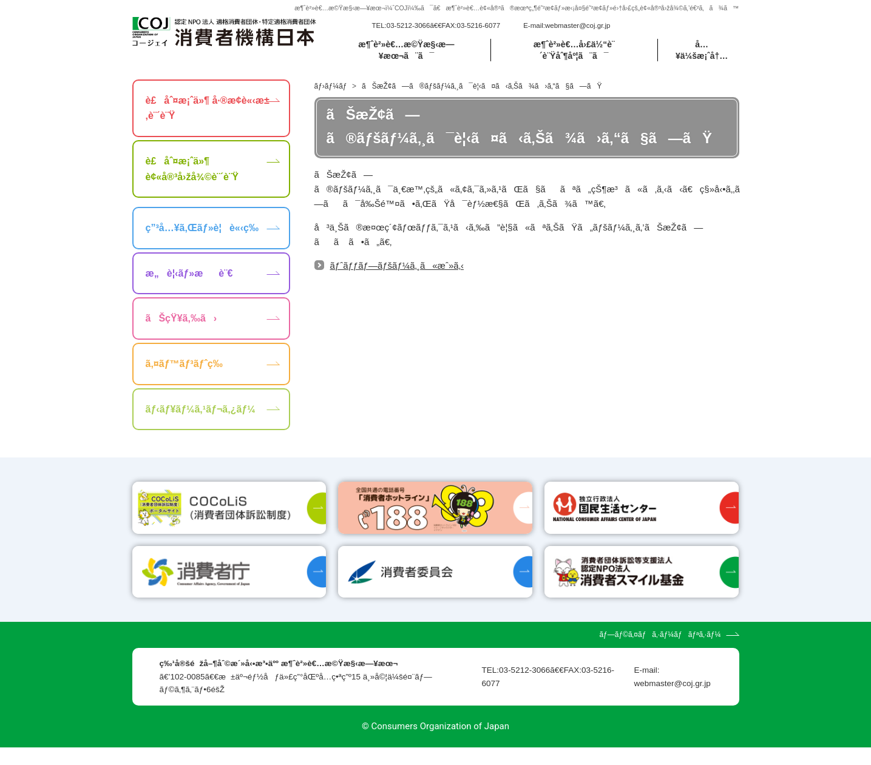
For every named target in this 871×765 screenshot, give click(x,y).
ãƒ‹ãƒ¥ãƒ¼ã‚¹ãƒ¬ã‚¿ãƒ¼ (201, 409)
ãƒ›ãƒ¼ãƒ (331, 86)
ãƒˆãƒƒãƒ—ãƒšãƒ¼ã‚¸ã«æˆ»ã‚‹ (397, 265)
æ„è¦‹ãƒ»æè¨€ (189, 273)
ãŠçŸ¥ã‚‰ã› (181, 318)
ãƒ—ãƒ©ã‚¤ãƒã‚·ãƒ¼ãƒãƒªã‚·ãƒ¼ (659, 652)
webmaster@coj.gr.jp (578, 25)
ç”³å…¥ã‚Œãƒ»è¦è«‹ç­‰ (202, 228)
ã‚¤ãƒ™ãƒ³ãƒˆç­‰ (184, 364)
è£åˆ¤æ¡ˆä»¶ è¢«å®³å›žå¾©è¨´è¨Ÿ (192, 169)
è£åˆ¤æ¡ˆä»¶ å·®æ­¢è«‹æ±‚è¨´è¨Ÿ (207, 108)
